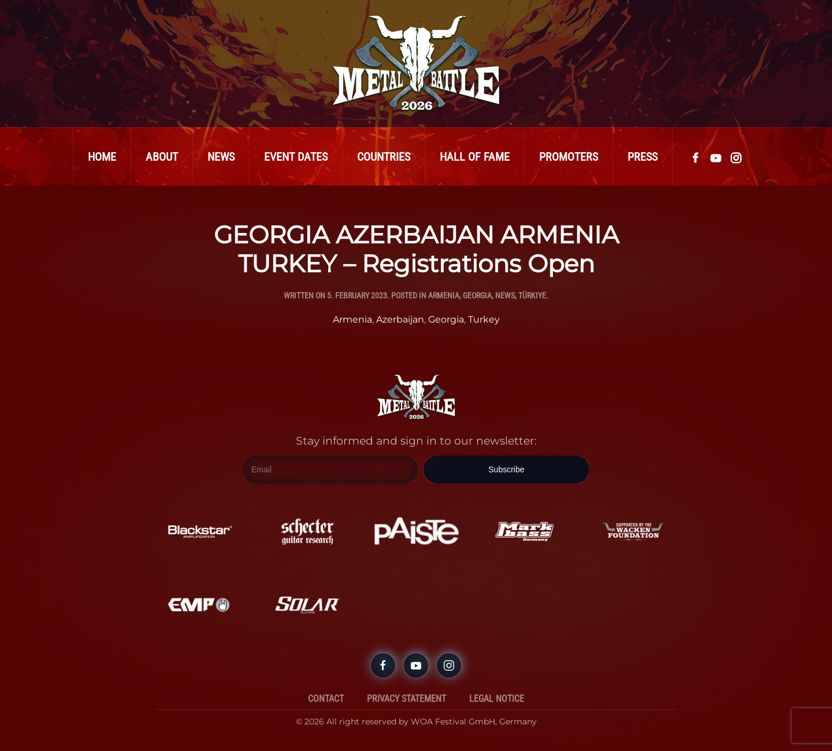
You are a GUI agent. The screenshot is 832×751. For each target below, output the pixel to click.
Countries (383, 157)
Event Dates (296, 157)
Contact (326, 698)
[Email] (330, 469)
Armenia (443, 295)
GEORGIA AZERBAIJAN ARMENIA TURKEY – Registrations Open (416, 249)
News (221, 157)
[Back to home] (416, 64)
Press (642, 157)
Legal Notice (496, 698)
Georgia (477, 295)
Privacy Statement (406, 698)
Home (102, 157)
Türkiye (532, 295)
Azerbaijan (400, 319)
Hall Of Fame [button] (475, 157)
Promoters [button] (568, 157)
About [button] (162, 157)
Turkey (484, 319)
